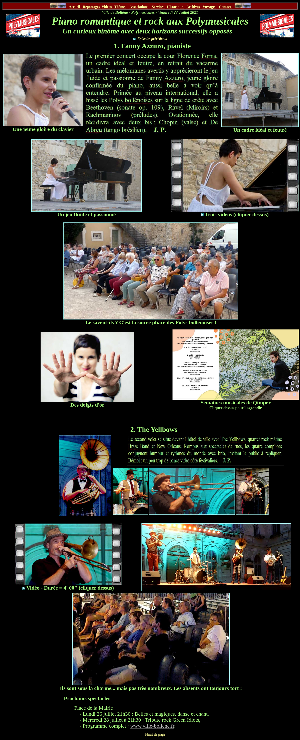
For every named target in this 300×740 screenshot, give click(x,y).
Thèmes (120, 7)
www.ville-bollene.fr (152, 726)
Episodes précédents (152, 39)
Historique (175, 7)
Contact (225, 7)
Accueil (75, 7)
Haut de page (155, 734)
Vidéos (108, 7)
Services (158, 7)
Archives (193, 7)
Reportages (91, 7)
